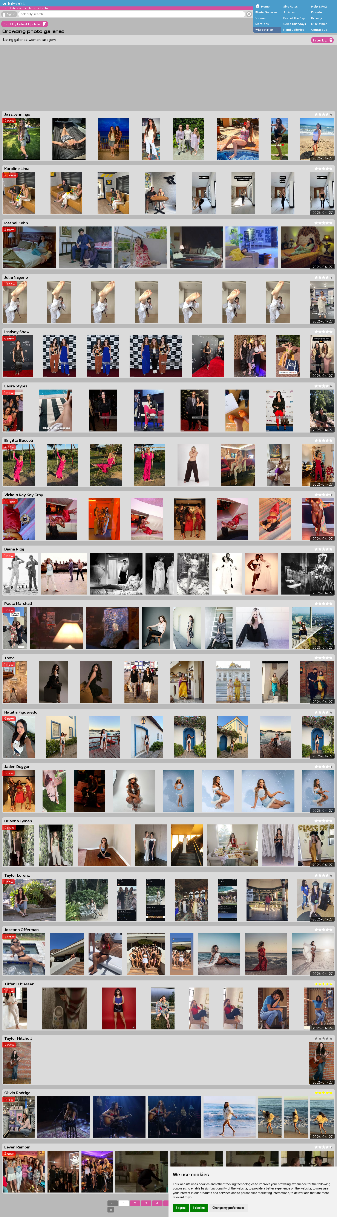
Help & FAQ (319, 6)
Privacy (316, 18)
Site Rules (290, 6)
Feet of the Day (294, 18)
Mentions (262, 23)
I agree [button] (180, 1207)
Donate (316, 12)
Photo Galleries (266, 12)
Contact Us (319, 29)
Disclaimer (319, 23)
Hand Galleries (293, 29)
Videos (260, 18)
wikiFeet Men (264, 29)
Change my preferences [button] (228, 1207)
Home (265, 6)
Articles (289, 12)
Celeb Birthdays (294, 23)
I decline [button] (199, 1207)
